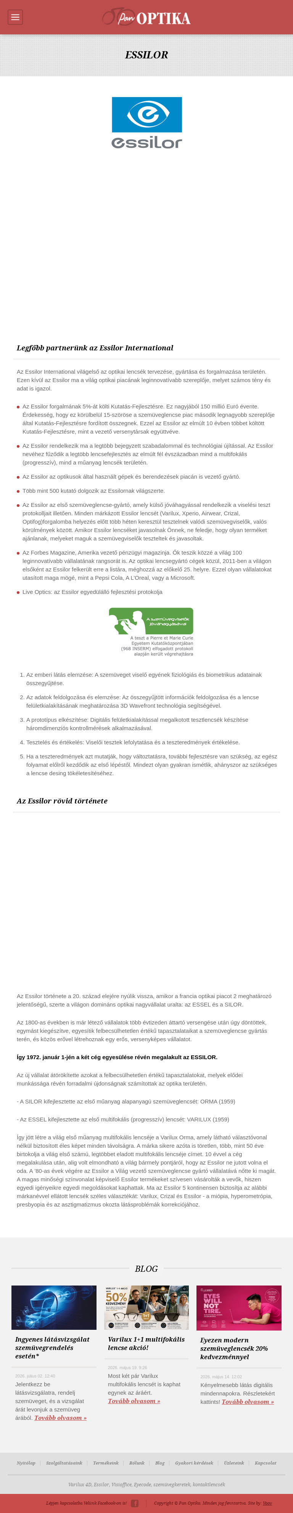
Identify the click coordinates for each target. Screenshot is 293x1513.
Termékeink (106, 1463)
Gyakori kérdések (194, 1463)
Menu (15, 17)
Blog (159, 1463)
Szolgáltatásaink (64, 1463)
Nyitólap (26, 1463)
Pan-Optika (146, 16)
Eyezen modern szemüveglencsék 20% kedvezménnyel (234, 1349)
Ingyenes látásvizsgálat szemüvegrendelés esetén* (52, 1348)
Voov (267, 1503)
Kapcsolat (266, 1463)
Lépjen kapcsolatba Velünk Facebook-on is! (86, 1503)
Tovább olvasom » (60, 1418)
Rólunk (137, 1463)
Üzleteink (234, 1463)
